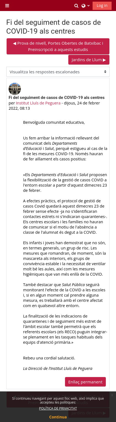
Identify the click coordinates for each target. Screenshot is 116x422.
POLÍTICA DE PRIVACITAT (58, 408)
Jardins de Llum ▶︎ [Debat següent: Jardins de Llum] (89, 59)
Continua (58, 417)
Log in (102, 5)
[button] (76, 5)
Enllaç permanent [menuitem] (85, 382)
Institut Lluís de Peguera (38, 103)
